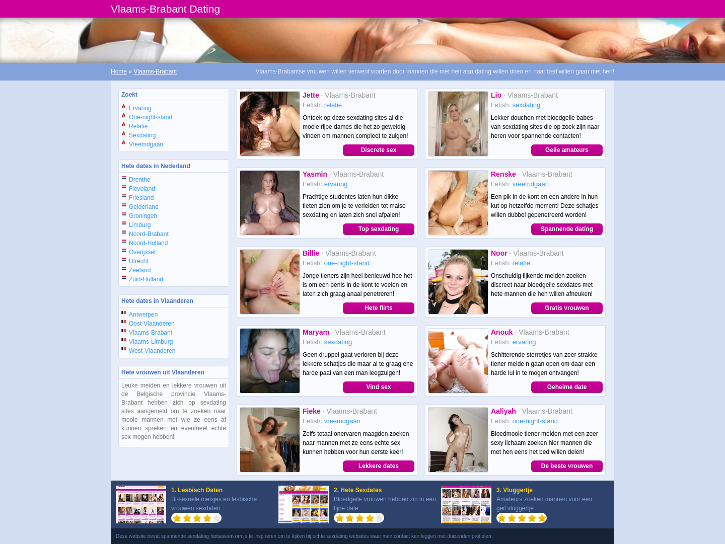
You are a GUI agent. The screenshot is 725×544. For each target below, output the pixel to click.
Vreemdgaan (146, 144)
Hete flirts (378, 308)
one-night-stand (347, 263)
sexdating (527, 105)
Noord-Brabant (149, 234)
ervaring (336, 184)
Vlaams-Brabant (155, 71)
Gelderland (144, 206)
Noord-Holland (148, 243)
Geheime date (567, 387)
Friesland (141, 197)
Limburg (140, 224)
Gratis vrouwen (567, 308)
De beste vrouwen (567, 466)
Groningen (143, 215)
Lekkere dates (378, 466)
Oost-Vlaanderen (152, 323)
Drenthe (140, 179)
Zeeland (140, 270)
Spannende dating (567, 228)
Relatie (138, 126)
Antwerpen (143, 314)
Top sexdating (378, 228)
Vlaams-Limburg (151, 341)
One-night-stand (150, 117)
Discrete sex (379, 149)
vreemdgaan (531, 184)
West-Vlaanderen (152, 350)
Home (119, 71)
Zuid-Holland (146, 279)
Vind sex (378, 387)
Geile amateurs (567, 149)
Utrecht (139, 261)
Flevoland (142, 188)
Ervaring (140, 108)
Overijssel (142, 252)
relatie (333, 105)
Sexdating (142, 135)
